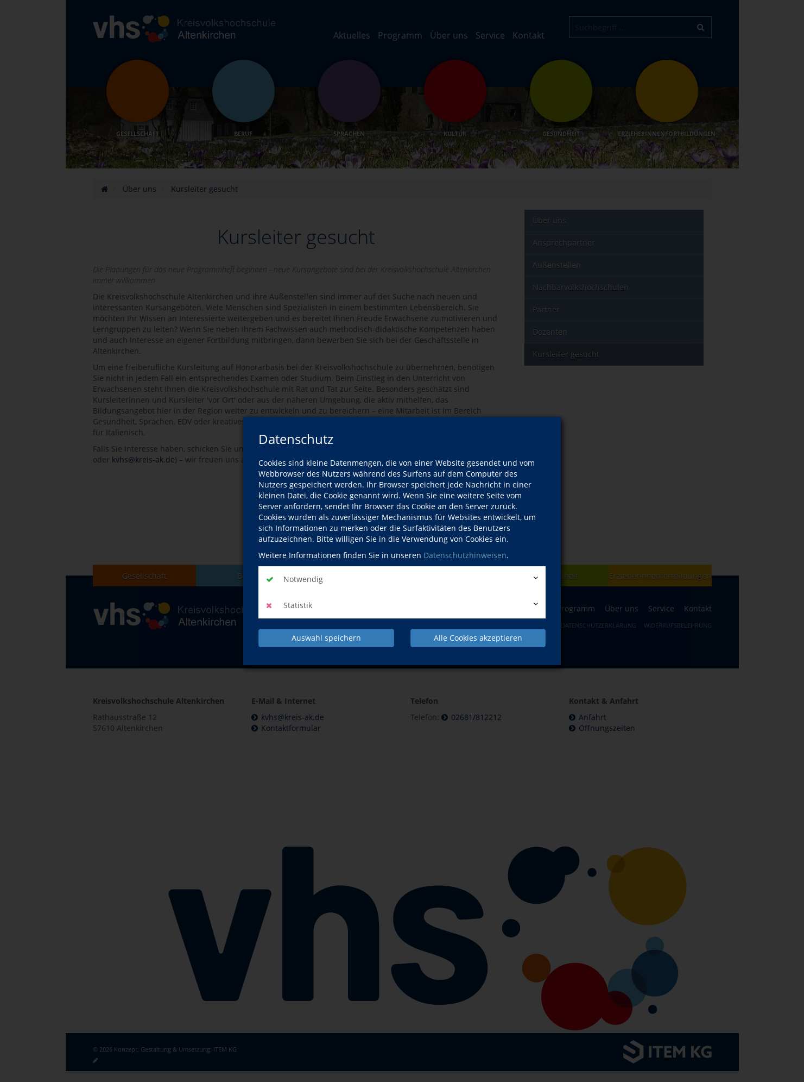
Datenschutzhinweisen (465, 555)
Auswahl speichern (326, 638)
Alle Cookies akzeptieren (478, 638)
